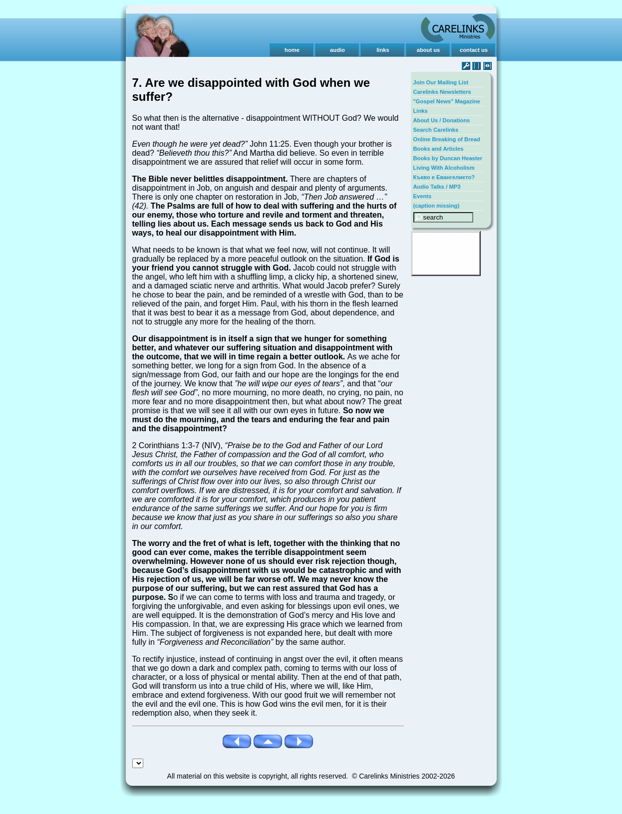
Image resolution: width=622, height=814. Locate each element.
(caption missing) (436, 206)
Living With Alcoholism (444, 168)
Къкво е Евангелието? (444, 177)
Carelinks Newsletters (442, 92)
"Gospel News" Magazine (446, 101)
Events (422, 196)
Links (420, 111)
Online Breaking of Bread (446, 139)
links (382, 50)
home (292, 50)
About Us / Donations (441, 120)
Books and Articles (438, 149)
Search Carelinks (436, 130)
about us (428, 50)
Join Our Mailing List (441, 82)
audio (337, 50)
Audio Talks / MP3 (437, 187)
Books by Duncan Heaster (448, 158)
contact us (474, 50)
